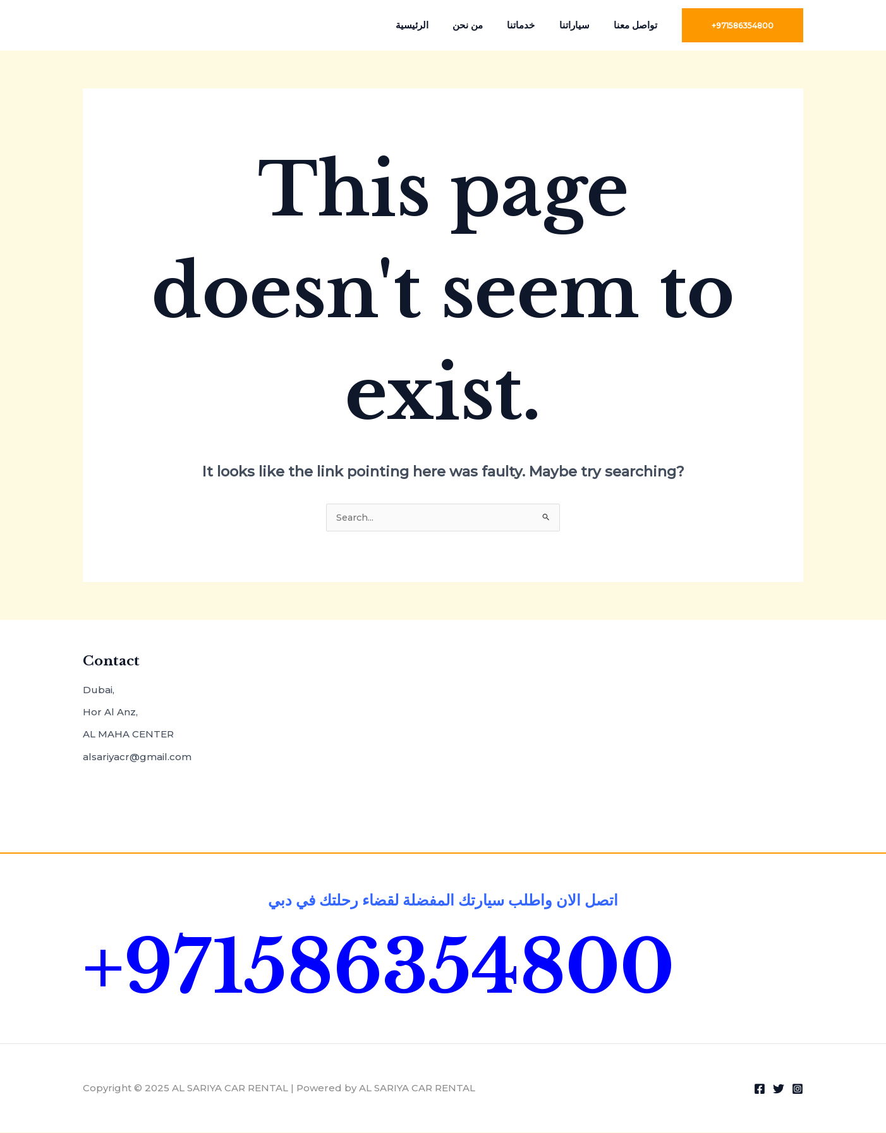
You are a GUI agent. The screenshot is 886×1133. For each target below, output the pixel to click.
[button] (742, 25)
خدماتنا (534, 25)
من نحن (486, 25)
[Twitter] (778, 1089)
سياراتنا (582, 25)
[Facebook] (759, 1089)
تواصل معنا (638, 25)
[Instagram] (797, 1089)
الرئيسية (435, 25)
